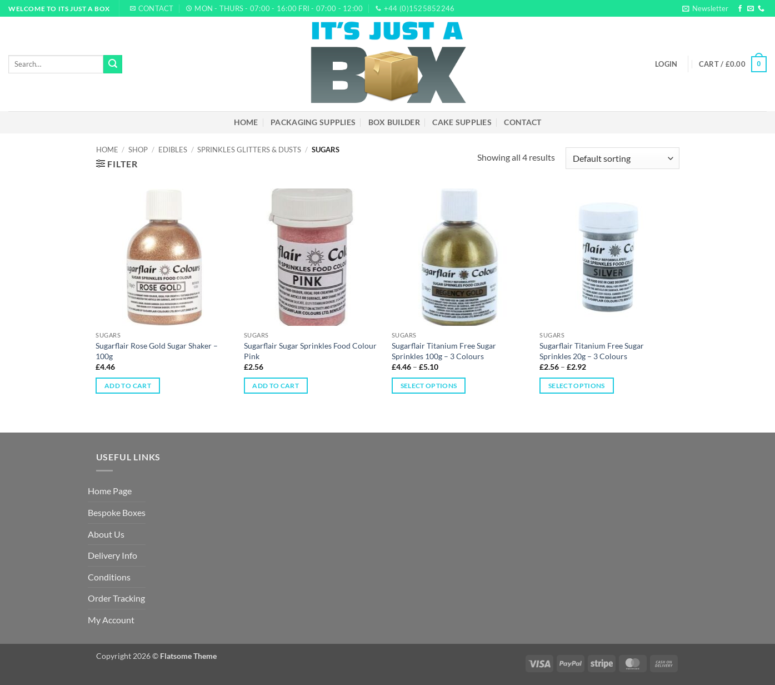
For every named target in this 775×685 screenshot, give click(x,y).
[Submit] (112, 64)
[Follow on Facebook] (740, 9)
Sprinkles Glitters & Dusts (249, 149)
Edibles (172, 149)
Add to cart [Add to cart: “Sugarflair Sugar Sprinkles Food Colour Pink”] (275, 385)
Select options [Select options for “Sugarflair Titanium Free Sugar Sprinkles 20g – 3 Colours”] (576, 385)
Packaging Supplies (313, 122)
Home (246, 122)
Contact (522, 122)
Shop (138, 149)
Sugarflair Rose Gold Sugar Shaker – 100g (157, 351)
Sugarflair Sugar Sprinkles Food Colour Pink (310, 351)
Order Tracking (116, 598)
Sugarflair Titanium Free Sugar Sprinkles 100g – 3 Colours (444, 351)
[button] (705, 8)
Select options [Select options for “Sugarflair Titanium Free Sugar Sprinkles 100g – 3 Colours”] (429, 385)
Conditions (109, 577)
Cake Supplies (462, 122)
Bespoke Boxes (117, 512)
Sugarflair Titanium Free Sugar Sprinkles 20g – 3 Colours (591, 351)
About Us (106, 534)
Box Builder (394, 122)
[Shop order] (622, 158)
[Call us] (761, 9)
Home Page (110, 490)
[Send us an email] (750, 9)
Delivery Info (112, 555)
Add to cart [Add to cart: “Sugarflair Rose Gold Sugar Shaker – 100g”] (127, 385)
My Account (111, 619)
